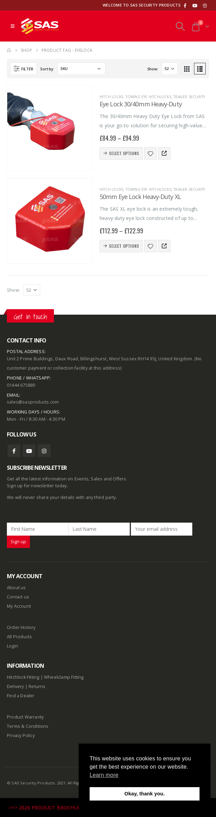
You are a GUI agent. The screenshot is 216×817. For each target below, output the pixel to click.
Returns (37, 686)
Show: (152, 68)
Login (12, 646)
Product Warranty (26, 717)
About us (16, 588)
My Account (19, 606)
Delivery (15, 686)
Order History (21, 627)
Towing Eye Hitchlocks (148, 96)
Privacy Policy (21, 735)
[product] (49, 128)
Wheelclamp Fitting (64, 677)
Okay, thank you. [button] (144, 793)
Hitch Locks (111, 96)
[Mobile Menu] (12, 26)
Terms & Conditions (28, 726)
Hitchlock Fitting (23, 677)
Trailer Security (189, 96)
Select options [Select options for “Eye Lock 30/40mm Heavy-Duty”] (124, 153)
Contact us (18, 597)
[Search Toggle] (180, 26)
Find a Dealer (21, 696)
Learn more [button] (104, 775)
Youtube (29, 450)
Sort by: (47, 68)
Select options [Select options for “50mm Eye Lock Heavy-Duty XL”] (124, 246)
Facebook (14, 450)
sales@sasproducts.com (33, 402)
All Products (19, 637)
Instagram (44, 450)
